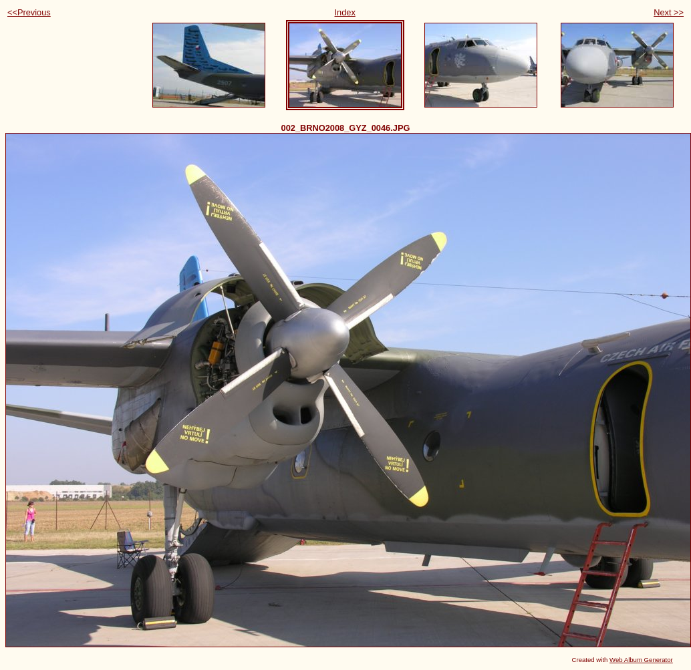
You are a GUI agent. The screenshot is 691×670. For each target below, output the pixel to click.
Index (345, 12)
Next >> (669, 12)
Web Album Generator (641, 659)
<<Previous (29, 12)
